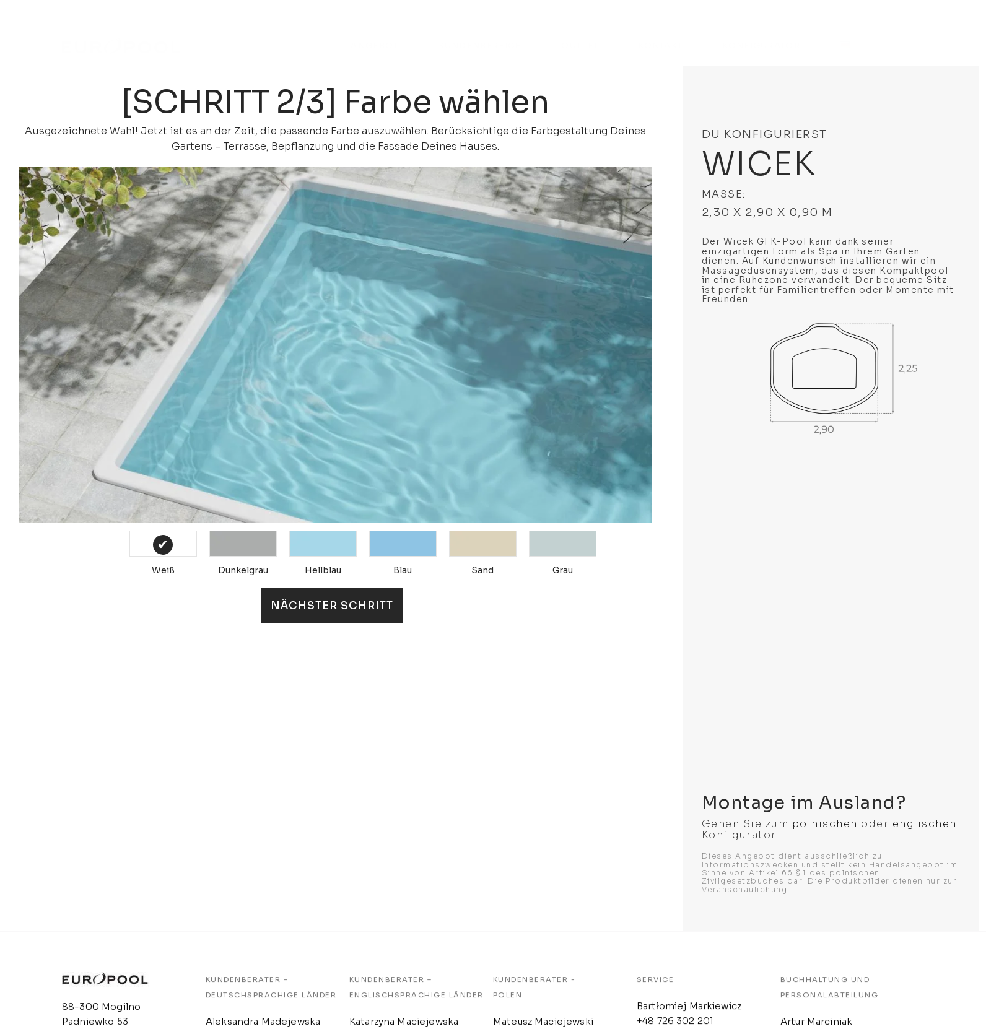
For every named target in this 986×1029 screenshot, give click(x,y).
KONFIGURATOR (761, 33)
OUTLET (579, 33)
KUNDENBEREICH (480, 33)
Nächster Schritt (332, 605)
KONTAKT (660, 33)
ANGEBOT (374, 33)
